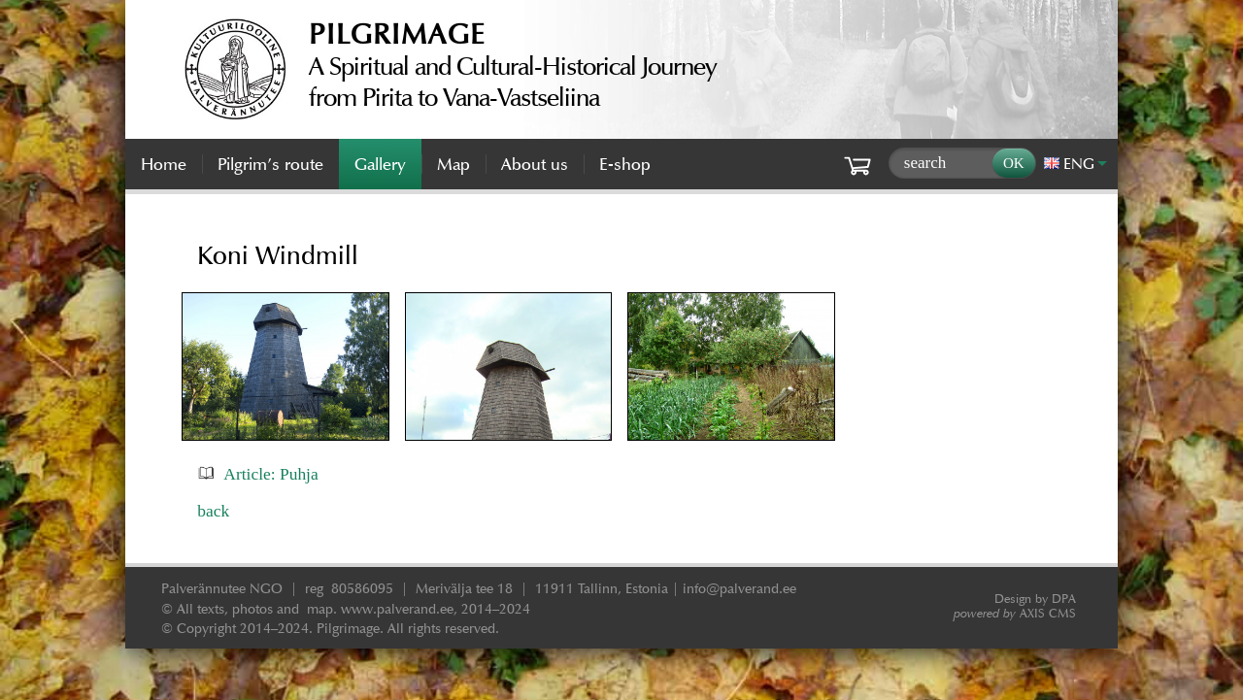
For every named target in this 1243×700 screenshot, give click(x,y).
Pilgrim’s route (270, 164)
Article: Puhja (270, 473)
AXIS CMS (1015, 613)
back (213, 510)
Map (453, 164)
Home (163, 164)
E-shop (625, 164)
